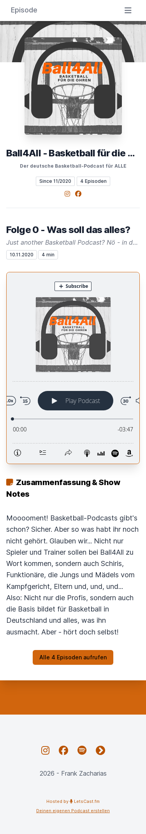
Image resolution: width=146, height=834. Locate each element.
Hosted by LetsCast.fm (73, 801)
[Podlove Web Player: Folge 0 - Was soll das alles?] (73, 368)
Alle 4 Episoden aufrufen (73, 657)
